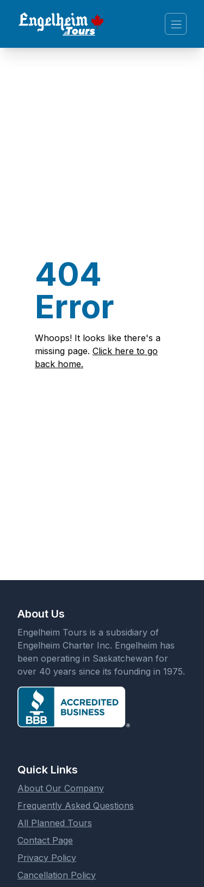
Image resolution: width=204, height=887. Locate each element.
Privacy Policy (46, 857)
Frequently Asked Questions (75, 805)
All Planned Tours (54, 822)
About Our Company (60, 788)
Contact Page (45, 840)
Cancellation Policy (56, 875)
